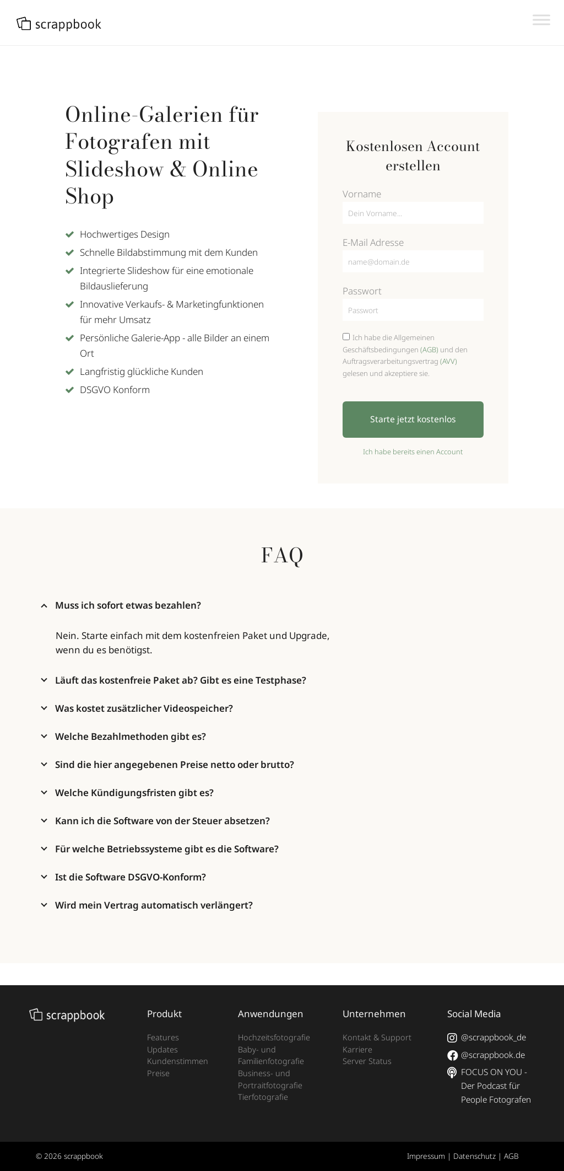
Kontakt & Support (377, 1037)
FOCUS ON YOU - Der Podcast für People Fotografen (488, 1085)
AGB (511, 1156)
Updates (162, 1049)
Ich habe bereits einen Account (413, 451)
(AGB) (429, 349)
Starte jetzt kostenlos (413, 419)
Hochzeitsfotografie (274, 1037)
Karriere (357, 1049)
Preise (158, 1073)
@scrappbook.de (485, 1055)
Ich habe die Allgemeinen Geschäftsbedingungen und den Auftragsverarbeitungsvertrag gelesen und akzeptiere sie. (405, 355)
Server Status (367, 1061)
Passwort (362, 290)
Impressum (426, 1156)
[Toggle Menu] (541, 19)
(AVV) (448, 361)
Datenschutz (474, 1156)
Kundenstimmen (177, 1061)
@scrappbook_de (486, 1038)
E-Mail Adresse (373, 242)
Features (163, 1037)
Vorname (362, 193)
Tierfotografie (263, 1097)
